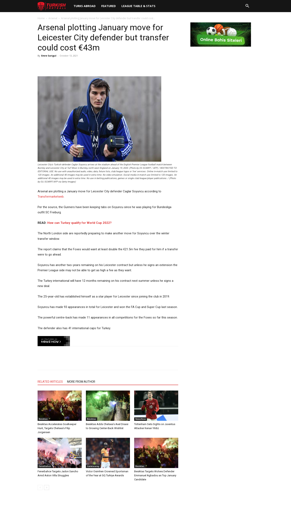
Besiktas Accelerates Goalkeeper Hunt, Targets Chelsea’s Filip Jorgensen (57, 428)
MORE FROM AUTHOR (81, 381)
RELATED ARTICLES (50, 381)
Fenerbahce (45, 466)
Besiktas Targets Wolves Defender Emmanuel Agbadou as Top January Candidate (155, 475)
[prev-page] (40, 487)
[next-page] (46, 487)
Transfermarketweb (51, 196)
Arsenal (52, 18)
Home (41, 18)
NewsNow (140, 419)
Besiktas (43, 419)
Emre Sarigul (48, 55)
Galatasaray (93, 466)
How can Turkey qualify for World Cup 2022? (79, 223)
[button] (247, 6)
